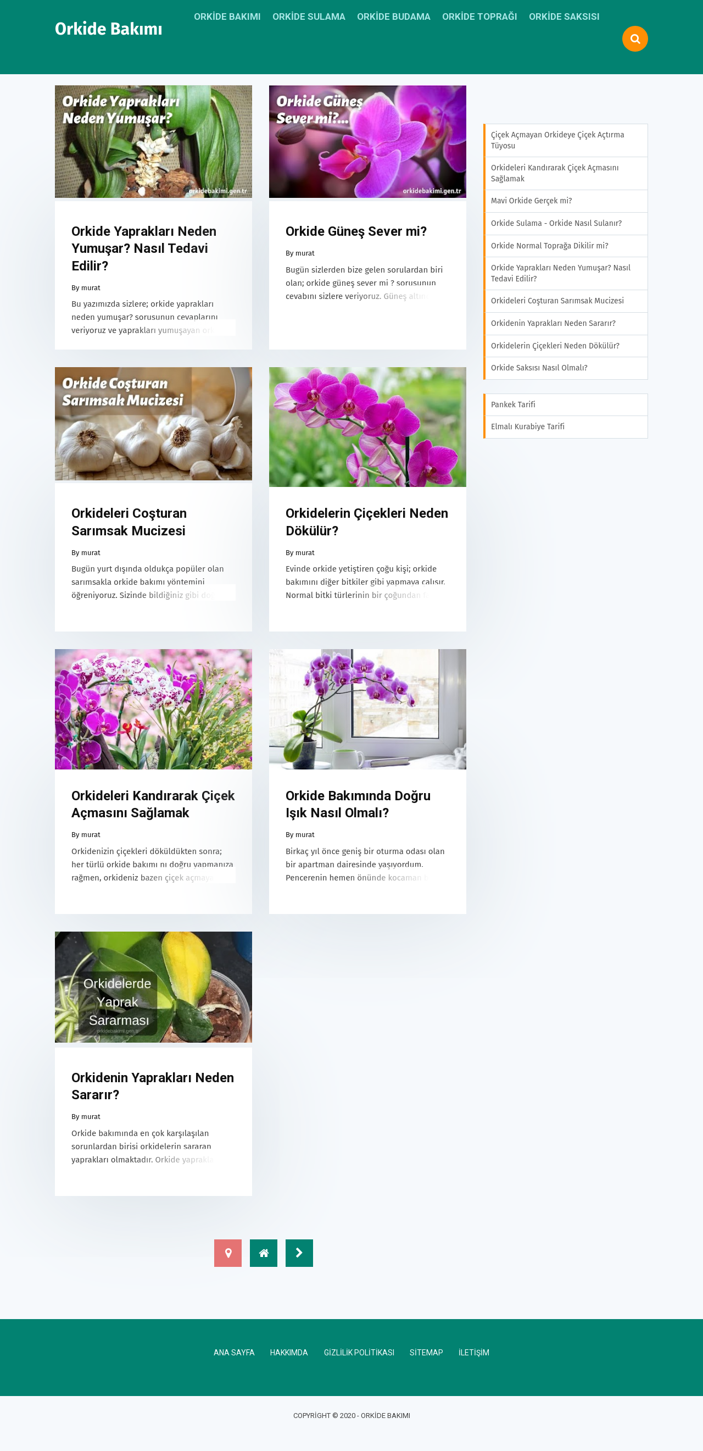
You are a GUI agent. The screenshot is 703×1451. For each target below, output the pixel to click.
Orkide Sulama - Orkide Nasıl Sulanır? (556, 223)
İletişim (474, 1367)
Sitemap (426, 1367)
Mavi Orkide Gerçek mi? (531, 201)
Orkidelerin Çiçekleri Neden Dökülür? (367, 529)
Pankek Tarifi (513, 404)
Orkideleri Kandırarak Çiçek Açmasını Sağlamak (153, 815)
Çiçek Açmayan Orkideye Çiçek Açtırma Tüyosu (557, 140)
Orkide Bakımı (109, 29)
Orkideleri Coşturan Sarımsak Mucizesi (129, 529)
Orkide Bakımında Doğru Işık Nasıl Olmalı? (358, 815)
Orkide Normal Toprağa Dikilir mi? (550, 246)
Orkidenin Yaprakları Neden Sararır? (152, 1101)
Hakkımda (289, 1367)
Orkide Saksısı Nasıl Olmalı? (539, 368)
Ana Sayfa (234, 1367)
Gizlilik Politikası (359, 1367)
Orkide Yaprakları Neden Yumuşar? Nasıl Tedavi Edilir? (143, 252)
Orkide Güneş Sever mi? (356, 235)
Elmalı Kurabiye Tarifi (528, 426)
